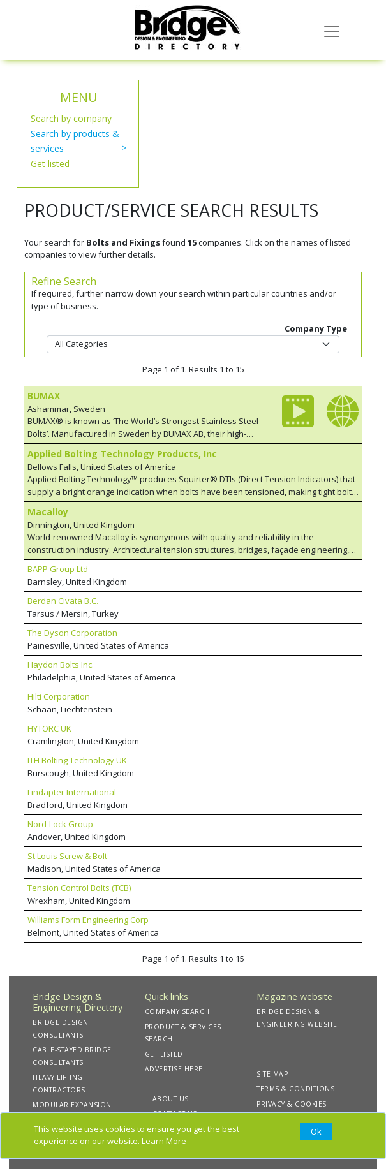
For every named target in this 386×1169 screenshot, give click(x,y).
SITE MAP (272, 1074)
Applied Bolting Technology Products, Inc (122, 454)
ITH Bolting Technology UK (77, 760)
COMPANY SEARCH (177, 1011)
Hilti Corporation (58, 696)
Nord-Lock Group (60, 824)
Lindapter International (71, 792)
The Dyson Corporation (72, 632)
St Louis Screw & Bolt (67, 856)
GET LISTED (164, 1054)
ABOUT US (170, 1098)
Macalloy (47, 512)
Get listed (50, 164)
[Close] (316, 1132)
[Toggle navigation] (332, 30)
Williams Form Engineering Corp (88, 919)
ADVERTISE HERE (174, 1068)
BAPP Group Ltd (57, 569)
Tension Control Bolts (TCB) (79, 887)
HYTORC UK (49, 728)
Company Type (316, 328)
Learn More (164, 1141)
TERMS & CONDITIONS (295, 1088)
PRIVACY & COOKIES (291, 1103)
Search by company (71, 118)
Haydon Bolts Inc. (60, 664)
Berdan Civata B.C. (62, 601)
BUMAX (43, 396)
